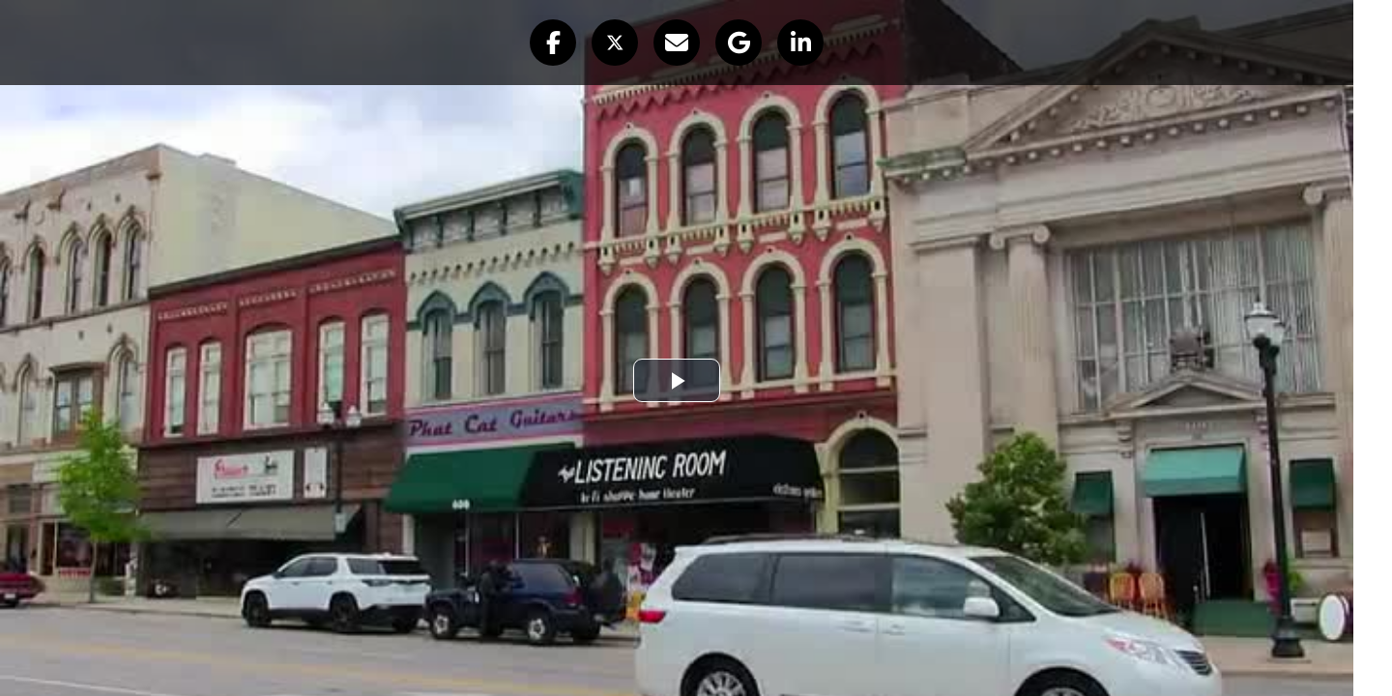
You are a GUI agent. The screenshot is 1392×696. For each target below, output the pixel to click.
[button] (553, 42)
